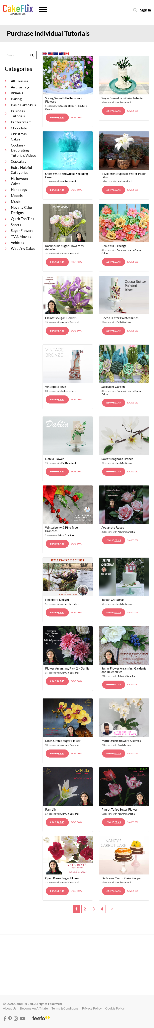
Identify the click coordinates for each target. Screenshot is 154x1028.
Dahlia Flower (54, 459)
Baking (16, 99)
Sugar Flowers (22, 230)
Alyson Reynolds (70, 604)
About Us (9, 1008)
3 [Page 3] (93, 908)
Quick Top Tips (22, 218)
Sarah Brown (124, 745)
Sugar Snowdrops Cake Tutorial (122, 98)
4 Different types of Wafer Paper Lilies (123, 175)
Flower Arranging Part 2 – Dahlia (67, 668)
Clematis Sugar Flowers (61, 318)
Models (17, 195)
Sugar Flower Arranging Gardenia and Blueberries (123, 670)
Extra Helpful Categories (21, 170)
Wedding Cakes (23, 248)
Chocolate (19, 128)
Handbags (19, 189)
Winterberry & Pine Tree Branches (61, 529)
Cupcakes (18, 161)
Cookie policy (115, 1008)
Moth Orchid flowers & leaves (121, 740)
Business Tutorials (18, 113)
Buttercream (21, 122)
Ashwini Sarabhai (70, 253)
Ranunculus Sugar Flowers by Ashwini (64, 247)
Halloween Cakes (19, 181)
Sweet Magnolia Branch (117, 459)
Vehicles (17, 242)
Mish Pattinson (124, 463)
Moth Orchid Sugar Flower (63, 740)
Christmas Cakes (19, 136)
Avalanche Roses (112, 527)
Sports (16, 224)
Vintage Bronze (55, 386)
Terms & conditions (64, 1008)
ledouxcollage (68, 391)
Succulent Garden (113, 386)
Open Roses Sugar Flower (62, 878)
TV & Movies (21, 236)
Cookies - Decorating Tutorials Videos (23, 150)
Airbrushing (20, 87)
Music (15, 201)
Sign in (145, 10)
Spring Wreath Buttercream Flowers (63, 99)
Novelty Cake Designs (21, 210)
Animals (17, 93)
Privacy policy (92, 1008)
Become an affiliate (34, 1008)
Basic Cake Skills (23, 105)
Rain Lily (51, 809)
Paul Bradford (124, 102)
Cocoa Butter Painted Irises (120, 318)
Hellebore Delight (57, 599)
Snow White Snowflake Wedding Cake (66, 175)
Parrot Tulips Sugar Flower (119, 809)
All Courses (19, 81)
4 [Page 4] (102, 908)
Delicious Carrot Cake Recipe (121, 878)
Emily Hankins (124, 322)
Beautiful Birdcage (114, 246)
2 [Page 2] (85, 908)
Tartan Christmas (112, 599)
